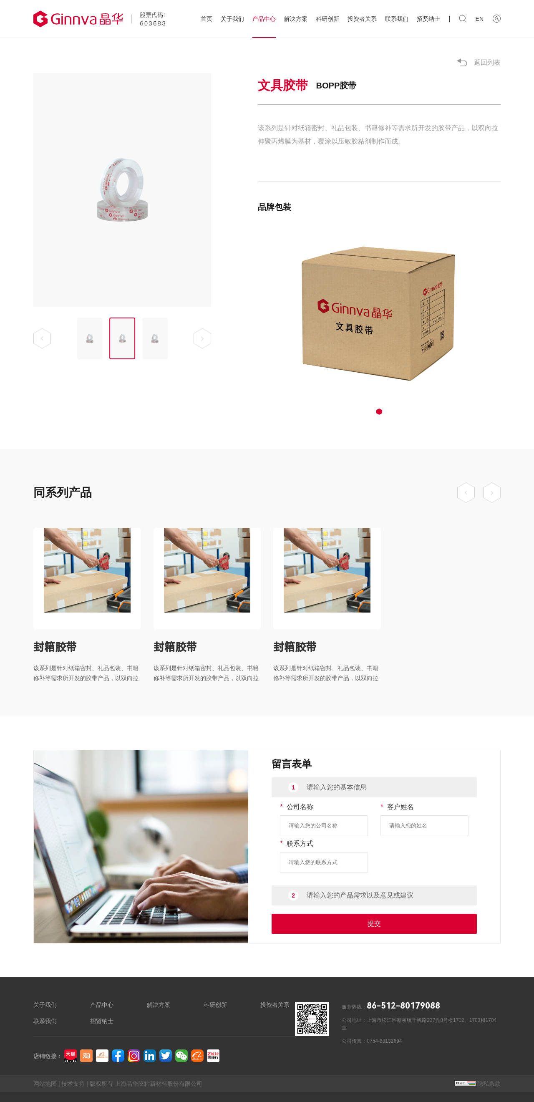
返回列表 (479, 62)
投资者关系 (362, 18)
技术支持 (73, 1083)
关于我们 (232, 18)
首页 (206, 18)
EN (480, 19)
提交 (374, 923)
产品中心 (264, 18)
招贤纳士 (428, 18)
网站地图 (45, 1083)
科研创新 (327, 18)
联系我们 (396, 18)
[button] (42, 338)
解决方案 (295, 18)
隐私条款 (478, 1083)
